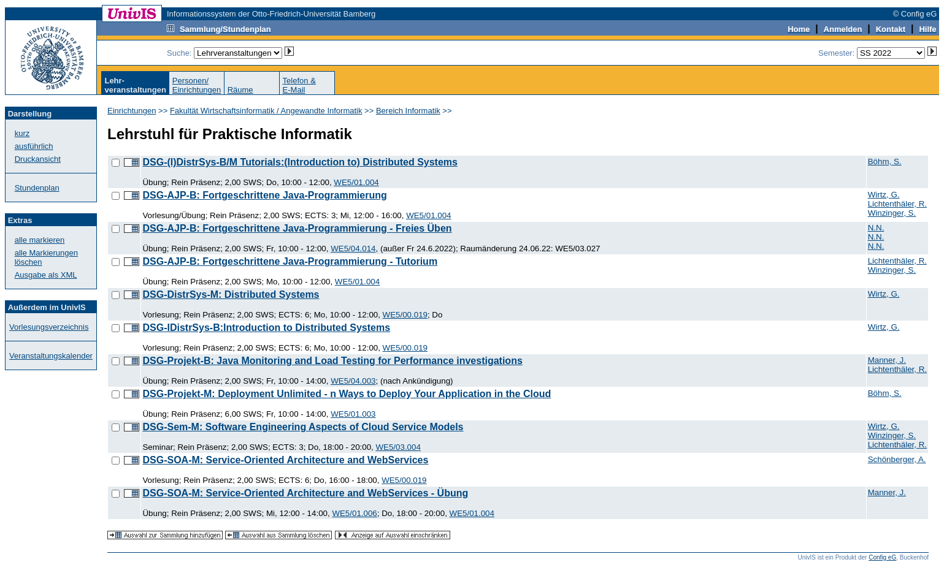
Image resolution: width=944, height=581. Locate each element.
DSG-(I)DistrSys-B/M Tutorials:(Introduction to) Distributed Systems (300, 162)
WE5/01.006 (354, 513)
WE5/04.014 (353, 248)
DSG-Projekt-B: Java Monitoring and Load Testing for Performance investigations (332, 360)
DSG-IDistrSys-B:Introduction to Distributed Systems (266, 327)
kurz (22, 133)
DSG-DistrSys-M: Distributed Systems (230, 294)
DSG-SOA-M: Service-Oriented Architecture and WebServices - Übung (305, 493)
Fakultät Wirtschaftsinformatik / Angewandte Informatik (266, 110)
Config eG (882, 557)
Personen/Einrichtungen (196, 85)
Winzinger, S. (892, 213)
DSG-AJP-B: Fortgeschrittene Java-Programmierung (264, 195)
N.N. (876, 227)
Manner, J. (887, 360)
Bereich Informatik (408, 110)
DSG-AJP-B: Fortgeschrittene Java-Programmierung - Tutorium (289, 261)
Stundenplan (37, 187)
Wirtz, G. (884, 194)
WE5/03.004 (397, 447)
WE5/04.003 (353, 380)
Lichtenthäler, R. (897, 203)
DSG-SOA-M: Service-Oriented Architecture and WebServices (285, 460)
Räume (240, 89)
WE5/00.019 (405, 314)
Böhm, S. (885, 161)
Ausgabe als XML (46, 274)
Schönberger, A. (897, 459)
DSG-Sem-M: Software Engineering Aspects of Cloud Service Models (302, 427)
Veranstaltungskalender (51, 355)
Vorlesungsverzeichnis (48, 327)
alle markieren (40, 240)
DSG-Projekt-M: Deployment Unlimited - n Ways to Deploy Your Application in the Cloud (346, 394)
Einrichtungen (131, 110)
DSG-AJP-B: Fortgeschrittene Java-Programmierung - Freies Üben (296, 228)
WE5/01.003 (353, 414)
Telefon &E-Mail (299, 85)
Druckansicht (38, 159)
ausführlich (34, 146)
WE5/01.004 (356, 182)
